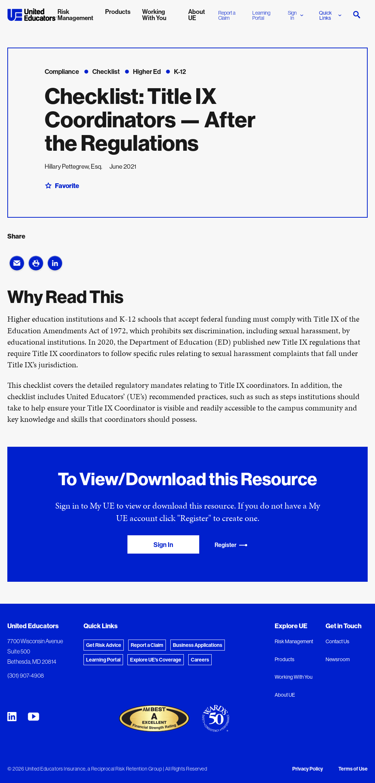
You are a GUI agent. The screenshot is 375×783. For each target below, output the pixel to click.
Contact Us (337, 641)
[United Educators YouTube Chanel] (33, 717)
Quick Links (330, 15)
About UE (285, 695)
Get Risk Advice (103, 645)
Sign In (295, 15)
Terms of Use (353, 769)
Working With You (293, 677)
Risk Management (294, 641)
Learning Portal (261, 15)
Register (231, 545)
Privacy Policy (307, 769)
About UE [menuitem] (196, 14)
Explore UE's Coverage (155, 659)
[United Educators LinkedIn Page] (11, 716)
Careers (200, 659)
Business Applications (197, 645)
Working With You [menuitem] (154, 14)
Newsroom (338, 659)
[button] (17, 263)
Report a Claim (226, 15)
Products (284, 659)
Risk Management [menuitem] (75, 14)
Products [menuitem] (117, 11)
